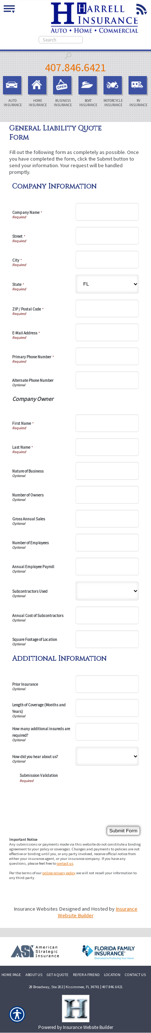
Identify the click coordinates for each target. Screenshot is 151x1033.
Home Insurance (38, 91)
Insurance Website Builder (88, 1027)
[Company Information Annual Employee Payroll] (107, 566)
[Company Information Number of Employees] (107, 543)
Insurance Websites (36, 908)
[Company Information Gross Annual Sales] (107, 519)
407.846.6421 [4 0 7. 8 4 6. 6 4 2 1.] (75, 67)
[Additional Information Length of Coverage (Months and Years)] (107, 708)
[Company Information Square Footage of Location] (107, 639)
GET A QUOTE (58, 974)
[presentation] (75, 797)
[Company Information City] (107, 260)
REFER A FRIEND (86, 974)
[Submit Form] (123, 830)
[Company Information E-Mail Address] (107, 332)
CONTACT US (135, 974)
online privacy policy (59, 873)
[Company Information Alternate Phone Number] (107, 380)
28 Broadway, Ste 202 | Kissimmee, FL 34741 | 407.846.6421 (76, 986)
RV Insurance (139, 91)
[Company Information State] (107, 284)
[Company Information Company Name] (107, 212)
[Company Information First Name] (107, 423)
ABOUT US (33, 974)
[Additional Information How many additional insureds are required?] (107, 732)
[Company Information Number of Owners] (107, 495)
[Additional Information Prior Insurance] (107, 684)
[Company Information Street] (107, 236)
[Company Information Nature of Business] (107, 471)
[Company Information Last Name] (107, 447)
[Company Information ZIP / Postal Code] (107, 309)
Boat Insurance (89, 91)
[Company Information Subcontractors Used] (107, 590)
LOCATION (112, 974)
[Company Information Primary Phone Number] (107, 356)
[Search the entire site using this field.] (61, 39)
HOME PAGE (11, 974)
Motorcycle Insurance (114, 91)
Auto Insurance (13, 91)
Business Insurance (63, 91)
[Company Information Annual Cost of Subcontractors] (107, 615)
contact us (65, 863)
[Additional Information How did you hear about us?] (107, 756)
